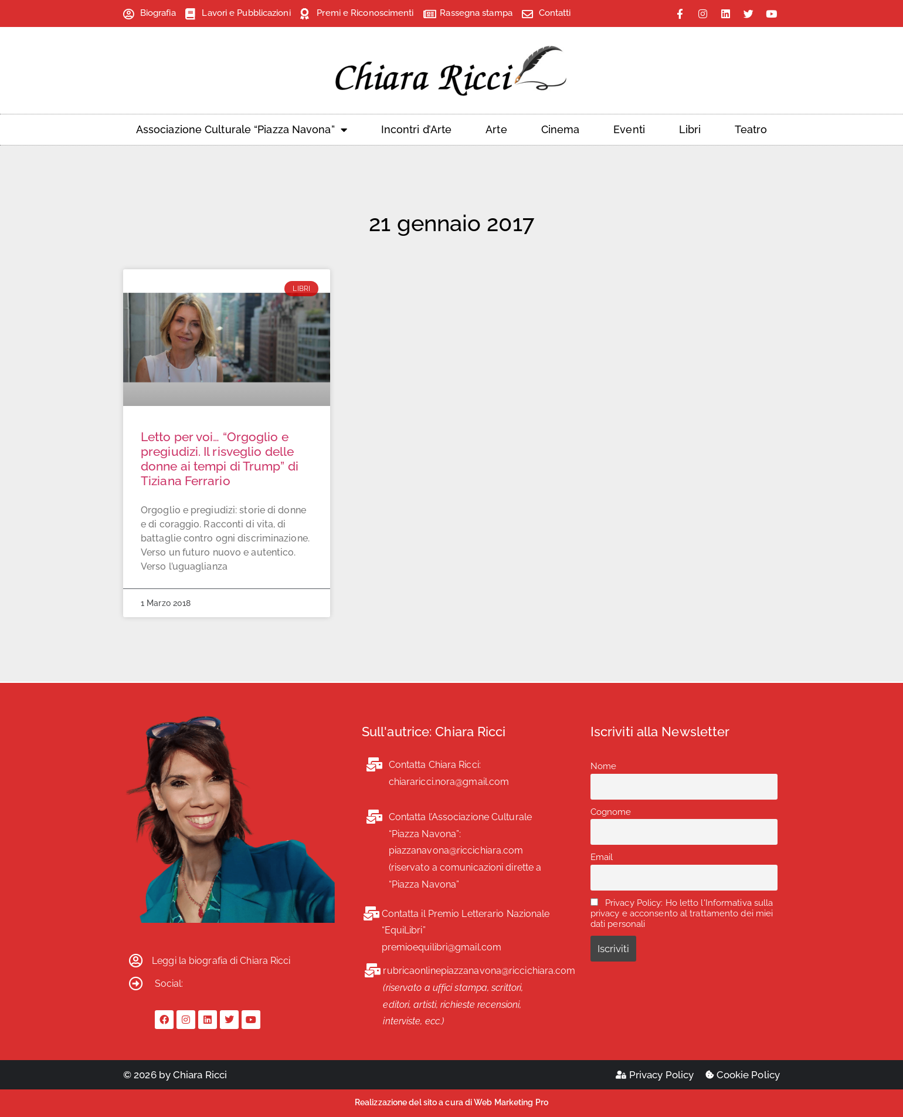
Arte (496, 129)
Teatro (751, 129)
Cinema (560, 129)
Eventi (629, 129)
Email (601, 857)
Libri (690, 129)
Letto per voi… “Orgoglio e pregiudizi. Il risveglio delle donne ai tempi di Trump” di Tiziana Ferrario (219, 459)
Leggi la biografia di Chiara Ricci (221, 960)
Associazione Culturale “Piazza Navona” (241, 130)
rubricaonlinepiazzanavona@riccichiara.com (479, 970)
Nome (603, 766)
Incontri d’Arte (416, 129)
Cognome (611, 812)
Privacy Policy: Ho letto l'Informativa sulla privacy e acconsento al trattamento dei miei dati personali (681, 913)
